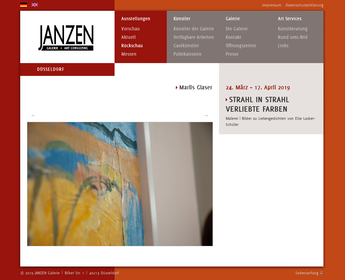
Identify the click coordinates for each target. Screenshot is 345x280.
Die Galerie (237, 29)
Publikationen (187, 54)
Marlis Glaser (195, 87)
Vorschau (130, 29)
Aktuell (128, 37)
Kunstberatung (293, 29)
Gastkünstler (186, 46)
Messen (128, 54)
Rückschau (132, 46)
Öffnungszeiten (241, 46)
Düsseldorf (50, 69)
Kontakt (233, 37)
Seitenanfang (306, 273)
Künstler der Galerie (194, 29)
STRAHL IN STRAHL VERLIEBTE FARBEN (257, 104)
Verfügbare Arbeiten (194, 37)
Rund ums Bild (293, 37)
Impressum (271, 5)
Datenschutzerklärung (304, 5)
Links (283, 46)
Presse (232, 54)
